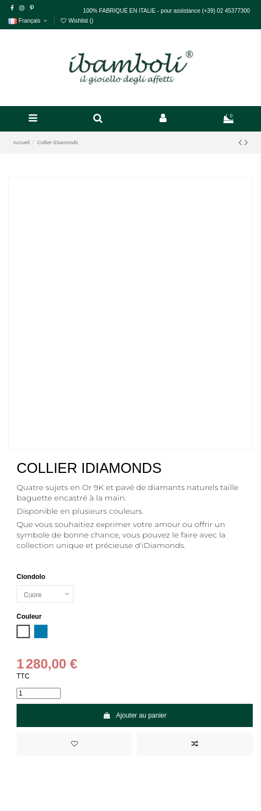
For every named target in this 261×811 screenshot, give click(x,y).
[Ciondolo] (45, 594)
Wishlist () (76, 21)
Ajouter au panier (135, 715)
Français (28, 21)
